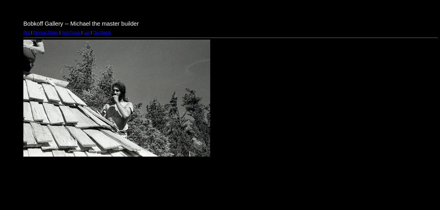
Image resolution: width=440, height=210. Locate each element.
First (26, 32)
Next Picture (70, 32)
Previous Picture (45, 32)
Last (86, 32)
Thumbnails (102, 32)
